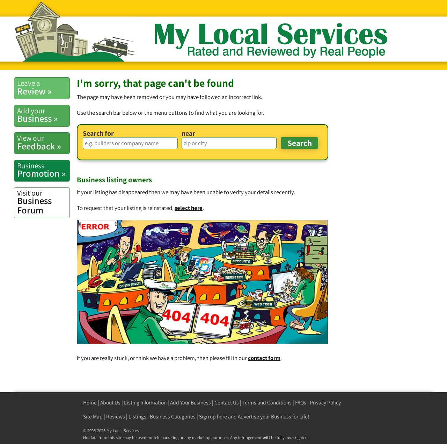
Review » (43, 87)
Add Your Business (190, 402)
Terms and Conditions (267, 402)
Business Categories (173, 416)
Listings (137, 416)
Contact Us (226, 402)
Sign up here (213, 416)
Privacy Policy (325, 402)
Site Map (93, 416)
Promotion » (43, 170)
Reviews (115, 416)
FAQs (300, 402)
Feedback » (43, 142)
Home (90, 402)
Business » (43, 115)
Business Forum (43, 202)
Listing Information (145, 402)
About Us (110, 402)
